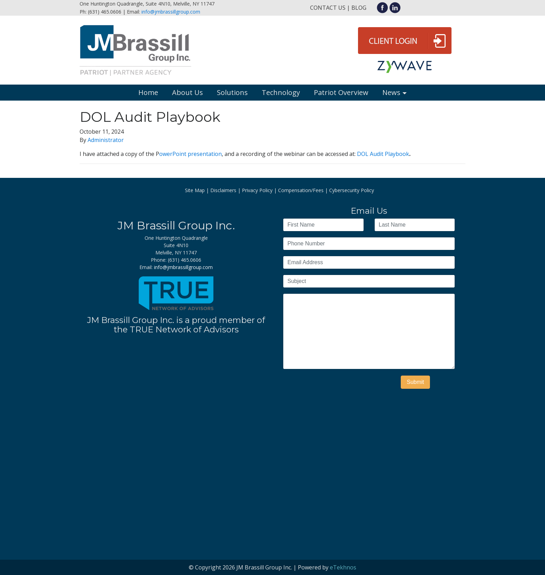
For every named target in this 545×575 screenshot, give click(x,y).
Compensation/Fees (301, 190)
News (391, 92)
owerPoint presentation (190, 154)
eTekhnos (343, 567)
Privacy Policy (257, 190)
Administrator (106, 140)
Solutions (232, 92)
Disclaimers (223, 190)
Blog (358, 7)
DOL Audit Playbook (383, 154)
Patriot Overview (341, 92)
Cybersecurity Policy (351, 190)
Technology (281, 92)
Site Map (195, 190)
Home (148, 92)
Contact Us (327, 7)
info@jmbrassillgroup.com (170, 11)
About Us (187, 92)
